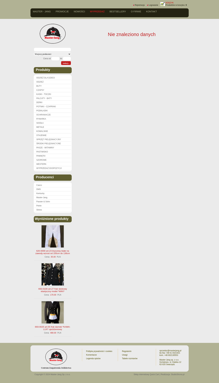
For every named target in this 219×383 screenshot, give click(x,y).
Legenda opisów (93, 358)
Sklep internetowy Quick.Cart (146, 374)
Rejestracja (140, 5)
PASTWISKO (42, 152)
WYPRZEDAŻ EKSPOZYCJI (49, 168)
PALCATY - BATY (44, 98)
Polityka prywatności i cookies (99, 351)
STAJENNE (41, 135)
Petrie (39, 206)
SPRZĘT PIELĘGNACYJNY (48, 139)
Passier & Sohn (43, 201)
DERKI (39, 102)
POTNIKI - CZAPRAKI (46, 106)
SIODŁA (40, 123)
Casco (39, 185)
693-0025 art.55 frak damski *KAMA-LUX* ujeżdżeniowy (52, 328)
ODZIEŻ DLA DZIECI (45, 78)
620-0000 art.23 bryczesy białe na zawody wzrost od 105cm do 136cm (52, 252)
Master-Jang (41, 197)
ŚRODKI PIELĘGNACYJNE (48, 143)
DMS (38, 189)
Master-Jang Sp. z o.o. (60, 374)
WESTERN (41, 164)
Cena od (47, 58)
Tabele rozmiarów (129, 358)
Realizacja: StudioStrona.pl (172, 374)
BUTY (39, 86)
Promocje (62, 11)
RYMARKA (41, 119)
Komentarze (91, 355)
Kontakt (151, 11)
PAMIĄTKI (40, 156)
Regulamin (126, 351)
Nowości (79, 11)
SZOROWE (41, 160)
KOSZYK (170, 3)
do (61, 58)
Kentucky (40, 193)
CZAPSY (40, 90)
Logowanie (153, 5)
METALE (40, 127)
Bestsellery (118, 11)
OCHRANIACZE (43, 115)
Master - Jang (42, 11)
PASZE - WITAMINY (45, 148)
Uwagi (124, 355)
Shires (39, 210)
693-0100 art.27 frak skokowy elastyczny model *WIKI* (52, 290)
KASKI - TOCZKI (43, 94)
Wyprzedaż (97, 11)
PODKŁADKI (42, 111)
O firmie (136, 11)
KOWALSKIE (42, 131)
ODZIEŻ (40, 82)
